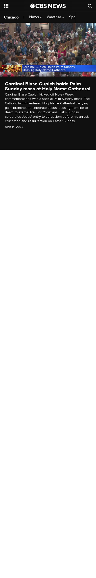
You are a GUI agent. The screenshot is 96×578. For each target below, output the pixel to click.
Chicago (11, 17)
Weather (55, 17)
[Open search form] (90, 6)
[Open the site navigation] (17, 6)
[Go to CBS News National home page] (48, 5)
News (35, 17)
